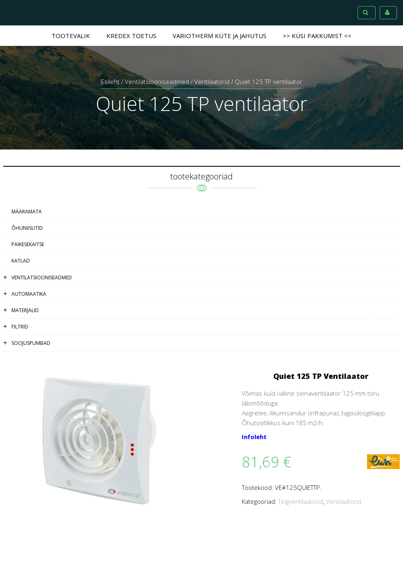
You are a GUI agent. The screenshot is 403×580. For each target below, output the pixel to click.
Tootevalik (71, 36)
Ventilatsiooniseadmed (157, 81)
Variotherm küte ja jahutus (219, 36)
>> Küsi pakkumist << (317, 36)
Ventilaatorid (212, 81)
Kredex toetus (131, 36)
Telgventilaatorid (300, 501)
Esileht (110, 81)
